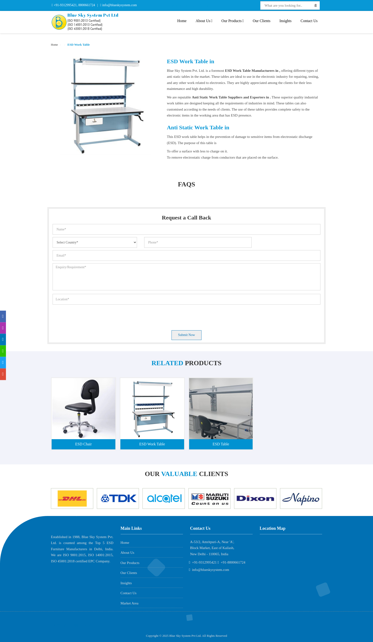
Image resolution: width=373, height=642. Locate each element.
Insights (286, 21)
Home (181, 21)
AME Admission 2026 (73, 625)
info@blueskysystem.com (119, 5)
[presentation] (89, 316)
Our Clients (261, 21)
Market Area (129, 603)
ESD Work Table (78, 44)
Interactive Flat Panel (188, 5)
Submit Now (186, 335)
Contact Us (309, 21)
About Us (204, 21)
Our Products (232, 21)
